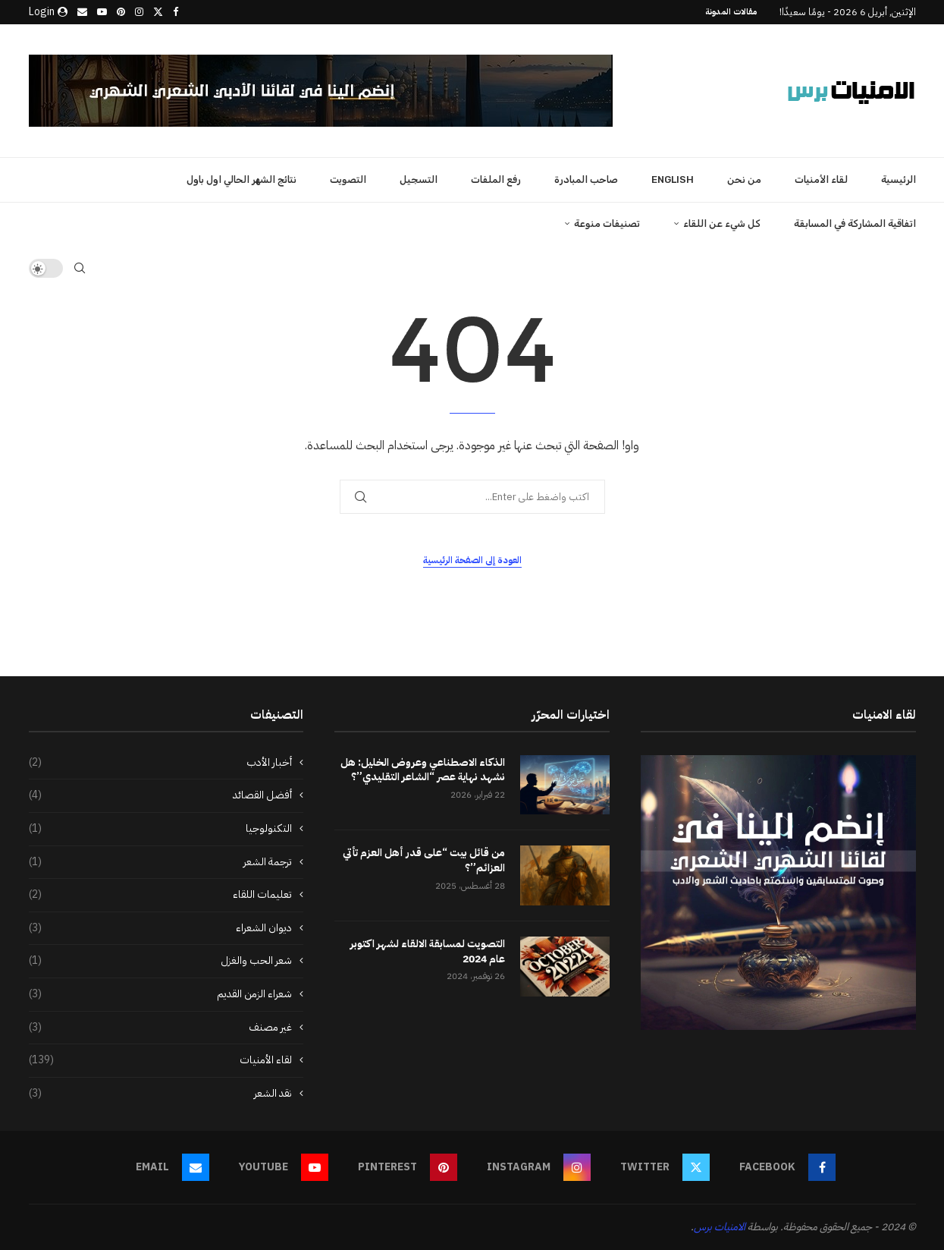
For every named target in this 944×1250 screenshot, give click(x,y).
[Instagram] (139, 12)
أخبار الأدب (161, 762)
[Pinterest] (121, 12)
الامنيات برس (719, 1227)
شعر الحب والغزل (161, 960)
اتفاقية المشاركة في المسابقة (855, 223)
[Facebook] (175, 12)
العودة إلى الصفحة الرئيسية (472, 560)
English (672, 179)
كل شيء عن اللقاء (722, 223)
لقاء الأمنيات (821, 179)
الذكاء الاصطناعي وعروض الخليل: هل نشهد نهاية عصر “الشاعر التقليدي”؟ (422, 770)
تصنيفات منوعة (607, 223)
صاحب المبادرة (586, 179)
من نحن (744, 179)
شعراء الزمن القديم (161, 994)
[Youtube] (102, 12)
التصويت (348, 179)
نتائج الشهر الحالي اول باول (241, 179)
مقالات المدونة (731, 11)
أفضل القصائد (161, 795)
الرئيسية (898, 179)
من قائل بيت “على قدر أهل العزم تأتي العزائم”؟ (424, 860)
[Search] (79, 268)
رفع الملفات (496, 179)
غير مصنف (161, 1027)
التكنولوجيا (161, 828)
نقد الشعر (161, 1093)
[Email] (82, 12)
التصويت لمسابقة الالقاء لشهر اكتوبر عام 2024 (427, 951)
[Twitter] (158, 12)
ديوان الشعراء (161, 928)
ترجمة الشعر (161, 862)
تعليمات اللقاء (161, 894)
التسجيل (419, 179)
